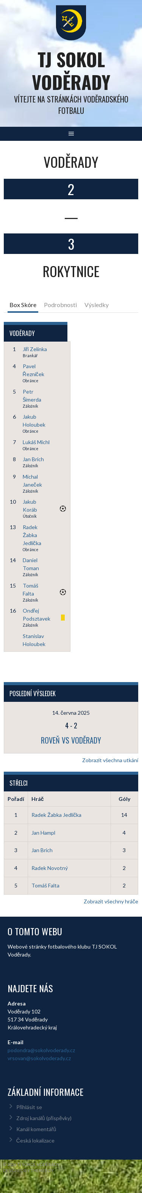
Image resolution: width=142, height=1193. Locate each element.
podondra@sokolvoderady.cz (41, 1050)
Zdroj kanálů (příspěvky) (44, 1118)
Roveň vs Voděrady (71, 740)
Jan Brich (33, 459)
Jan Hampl (43, 832)
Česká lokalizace (35, 1140)
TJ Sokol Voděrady (71, 70)
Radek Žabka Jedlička (32, 535)
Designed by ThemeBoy (28, 1170)
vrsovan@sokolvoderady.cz (39, 1058)
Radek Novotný (49, 868)
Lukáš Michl (36, 442)
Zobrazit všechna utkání (110, 760)
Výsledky (96, 304)
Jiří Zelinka (35, 349)
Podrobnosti (60, 304)
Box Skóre (22, 304)
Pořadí (16, 799)
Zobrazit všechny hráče (111, 901)
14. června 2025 (71, 712)
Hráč (37, 799)
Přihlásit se (29, 1107)
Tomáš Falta (45, 885)
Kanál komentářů (36, 1129)
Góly (124, 799)
